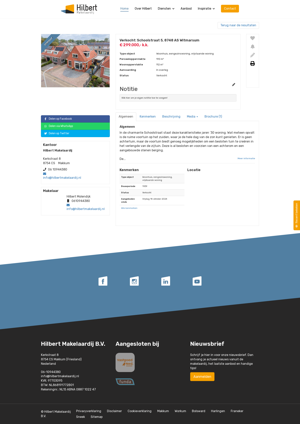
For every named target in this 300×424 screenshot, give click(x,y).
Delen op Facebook (58, 119)
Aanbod (186, 8)
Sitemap (97, 417)
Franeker (237, 411)
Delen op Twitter (56, 134)
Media (192, 116)
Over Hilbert (143, 8)
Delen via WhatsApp (58, 126)
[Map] (221, 198)
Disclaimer (114, 411)
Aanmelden (202, 377)
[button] (221, 198)
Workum (180, 411)
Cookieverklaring (140, 411)
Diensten (166, 8)
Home (124, 8)
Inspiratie (206, 8)
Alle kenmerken (129, 208)
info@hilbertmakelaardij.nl (62, 177)
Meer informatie (246, 158)
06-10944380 (51, 372)
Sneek (80, 417)
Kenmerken (148, 116)
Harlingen (218, 411)
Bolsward (198, 411)
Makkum (163, 411)
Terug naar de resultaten (238, 25)
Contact (230, 8)
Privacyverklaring (88, 411)
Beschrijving (171, 116)
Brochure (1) (213, 116)
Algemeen (126, 116)
